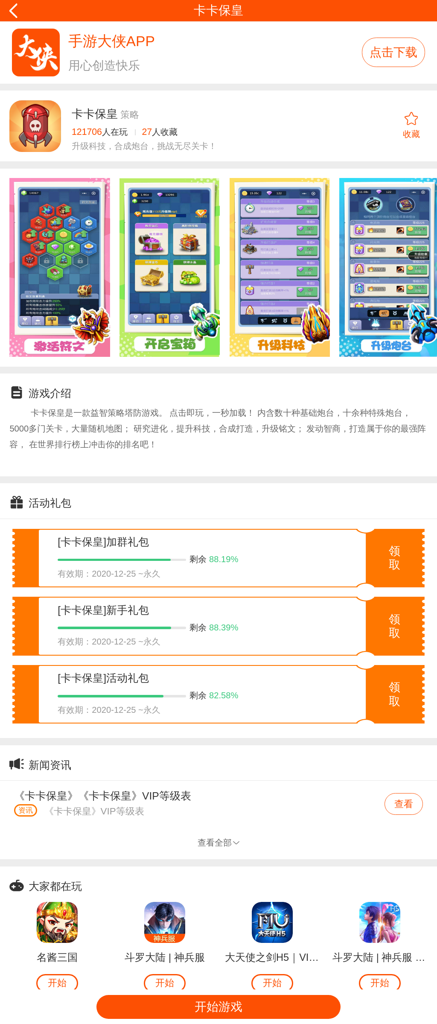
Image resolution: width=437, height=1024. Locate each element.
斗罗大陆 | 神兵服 (164, 957)
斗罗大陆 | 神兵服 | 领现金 (379, 957)
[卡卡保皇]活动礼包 (103, 678)
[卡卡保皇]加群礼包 (103, 542)
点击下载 (393, 52)
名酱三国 (57, 957)
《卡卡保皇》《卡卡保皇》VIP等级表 (102, 796)
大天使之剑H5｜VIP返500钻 (272, 957)
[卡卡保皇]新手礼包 (103, 610)
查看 (403, 804)
